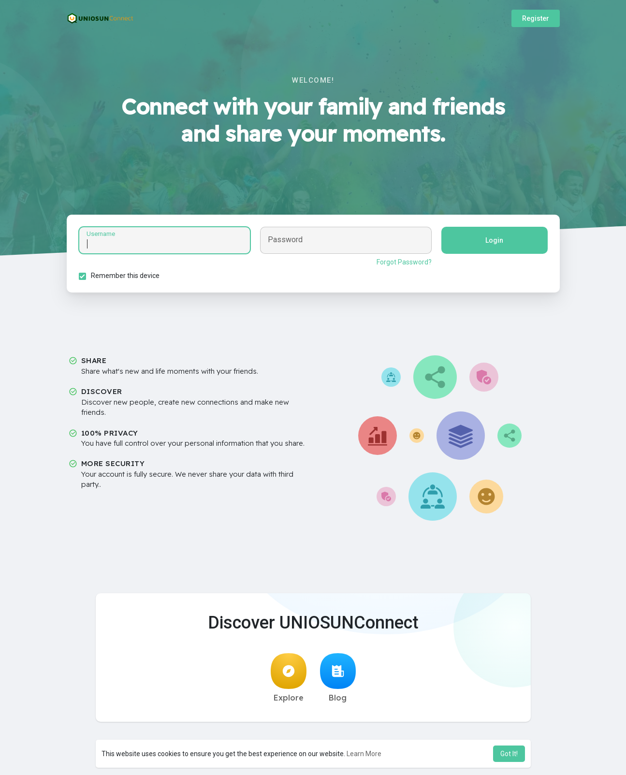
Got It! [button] (509, 754)
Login (494, 240)
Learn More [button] (364, 754)
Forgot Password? (404, 262)
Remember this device (125, 275)
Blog (338, 677)
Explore (288, 677)
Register (535, 18)
